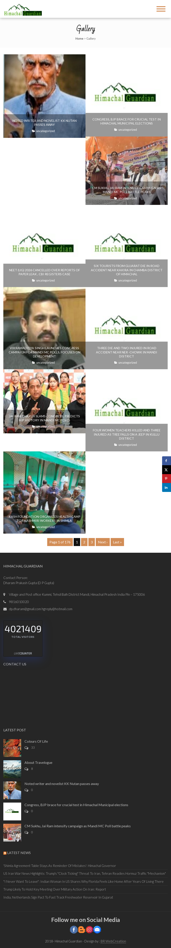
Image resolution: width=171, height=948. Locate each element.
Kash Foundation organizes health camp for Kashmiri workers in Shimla (44, 518)
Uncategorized (45, 131)
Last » (117, 542)
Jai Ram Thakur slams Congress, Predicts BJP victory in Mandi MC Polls (44, 418)
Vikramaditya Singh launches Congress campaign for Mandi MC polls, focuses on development (44, 352)
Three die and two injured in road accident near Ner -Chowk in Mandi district (126, 352)
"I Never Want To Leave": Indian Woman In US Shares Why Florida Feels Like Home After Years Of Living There (83, 881)
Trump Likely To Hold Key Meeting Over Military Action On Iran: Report (54, 889)
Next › (103, 542)
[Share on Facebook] (166, 460)
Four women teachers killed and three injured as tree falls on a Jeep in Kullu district (127, 434)
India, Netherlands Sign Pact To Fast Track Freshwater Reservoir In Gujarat (58, 897)
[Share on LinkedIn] (166, 487)
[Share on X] (166, 469)
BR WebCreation (113, 941)
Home (79, 38)
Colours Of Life (36, 741)
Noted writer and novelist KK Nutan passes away (44, 122)
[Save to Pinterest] (166, 478)
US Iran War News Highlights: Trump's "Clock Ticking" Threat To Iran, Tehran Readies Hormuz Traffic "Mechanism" (84, 873)
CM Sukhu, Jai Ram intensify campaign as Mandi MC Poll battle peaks (126, 190)
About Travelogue (38, 762)
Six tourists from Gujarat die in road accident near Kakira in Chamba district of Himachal (127, 270)
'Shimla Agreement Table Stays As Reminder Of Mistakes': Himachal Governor (59, 866)
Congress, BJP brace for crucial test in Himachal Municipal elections (126, 121)
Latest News (19, 852)
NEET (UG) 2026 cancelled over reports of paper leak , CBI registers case (44, 272)
